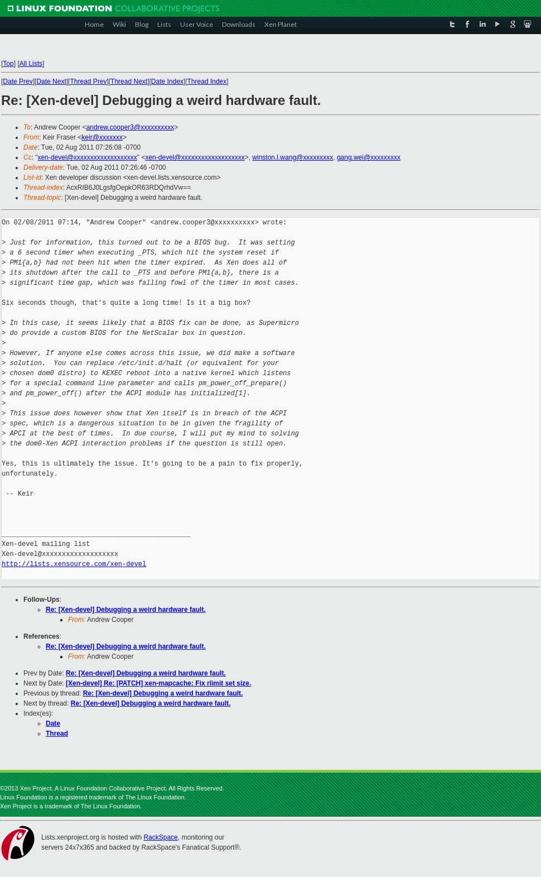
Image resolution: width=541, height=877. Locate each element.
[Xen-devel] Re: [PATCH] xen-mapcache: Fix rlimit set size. (158, 683)
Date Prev (17, 81)
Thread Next (128, 81)
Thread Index (207, 81)
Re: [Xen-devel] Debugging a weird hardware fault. (126, 610)
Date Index (167, 81)
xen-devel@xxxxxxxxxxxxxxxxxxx (87, 157)
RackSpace (160, 837)
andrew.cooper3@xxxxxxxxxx (130, 127)
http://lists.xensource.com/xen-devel (74, 564)
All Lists (31, 64)
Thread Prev (88, 81)
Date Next (51, 81)
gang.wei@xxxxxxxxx (368, 157)
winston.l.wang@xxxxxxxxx (292, 157)
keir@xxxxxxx (102, 137)
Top (8, 64)
